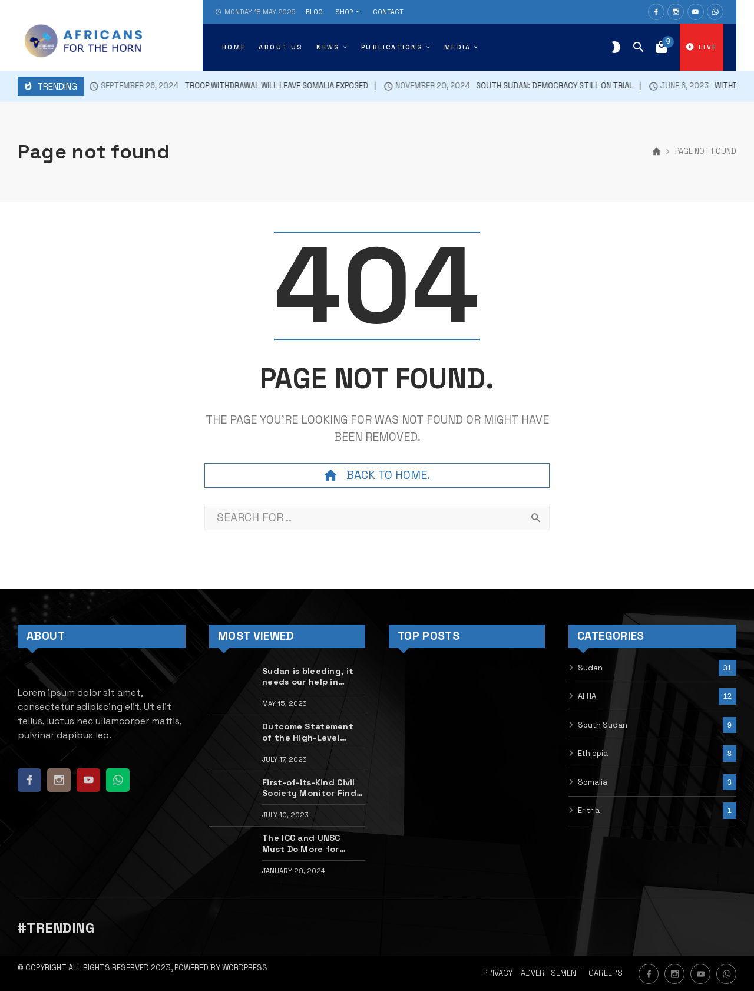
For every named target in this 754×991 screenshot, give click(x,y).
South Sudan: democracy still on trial (498, 86)
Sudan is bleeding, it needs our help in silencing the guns (307, 677)
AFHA (587, 696)
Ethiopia (593, 753)
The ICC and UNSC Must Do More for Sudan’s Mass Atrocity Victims (312, 843)
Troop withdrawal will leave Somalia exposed (218, 86)
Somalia (592, 782)
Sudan (590, 668)
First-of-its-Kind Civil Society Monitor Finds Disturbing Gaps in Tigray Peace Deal (311, 788)
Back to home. (377, 475)
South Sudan (602, 725)
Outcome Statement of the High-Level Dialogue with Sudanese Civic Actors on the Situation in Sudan (311, 732)
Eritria (589, 810)
